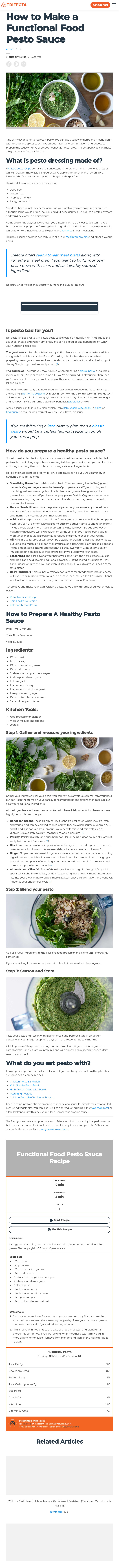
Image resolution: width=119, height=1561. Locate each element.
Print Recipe (60, 1220)
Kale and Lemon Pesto (23, 604)
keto (66, 407)
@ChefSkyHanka (71, 1427)
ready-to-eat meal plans (58, 255)
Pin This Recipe (60, 1229)
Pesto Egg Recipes (21, 1093)
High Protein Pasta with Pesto (28, 1089)
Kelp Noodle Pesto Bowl (24, 1085)
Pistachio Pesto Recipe (24, 597)
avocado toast (101, 1107)
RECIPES (10, 49)
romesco (67, 230)
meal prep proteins (77, 236)
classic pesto (87, 370)
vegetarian (84, 407)
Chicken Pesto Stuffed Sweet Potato (32, 1097)
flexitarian (12, 411)
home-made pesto (33, 393)
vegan (73, 407)
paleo (98, 407)
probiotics (74, 401)
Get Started (100, 4)
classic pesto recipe (20, 168)
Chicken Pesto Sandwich (25, 1081)
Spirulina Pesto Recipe (23, 600)
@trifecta (27, 1424)
